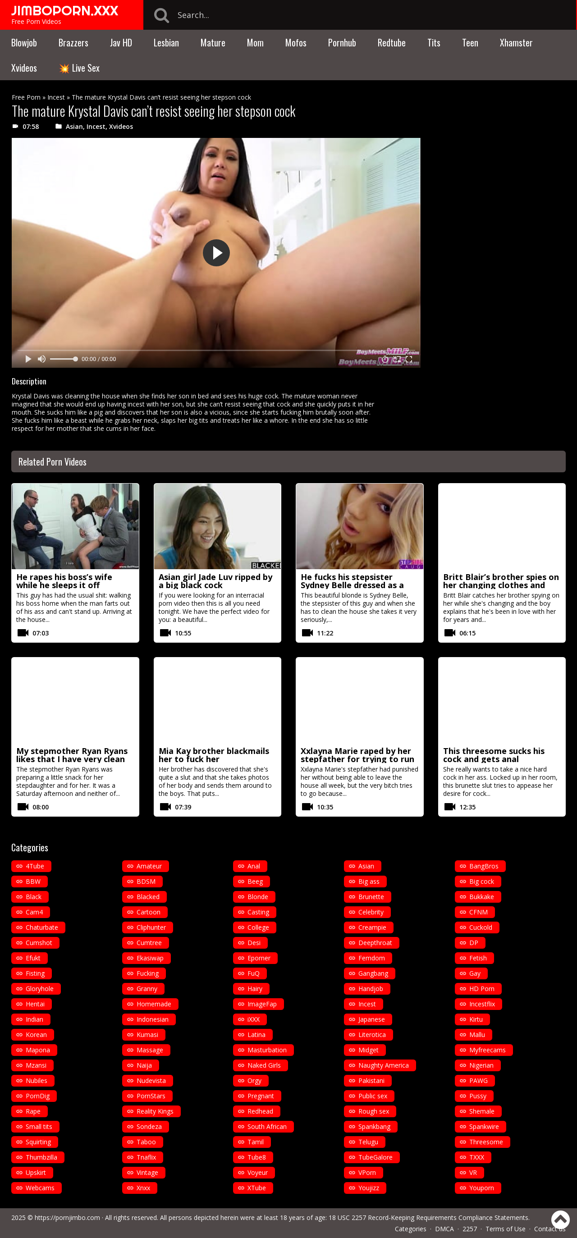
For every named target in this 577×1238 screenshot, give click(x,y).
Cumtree (149, 942)
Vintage (147, 1172)
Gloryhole (40, 988)
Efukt (33, 958)
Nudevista (151, 1080)
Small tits (39, 1126)
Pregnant (260, 1096)
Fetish (478, 958)
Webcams (40, 1187)
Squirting (38, 1141)
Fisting (35, 973)
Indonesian (153, 1019)
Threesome (486, 1141)
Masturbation (267, 1050)
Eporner (258, 958)
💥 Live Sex (79, 67)
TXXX (476, 1157)
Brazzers (73, 42)
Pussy (477, 1096)
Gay (475, 973)
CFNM (478, 912)
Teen (470, 42)
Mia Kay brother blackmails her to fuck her (214, 754)
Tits (433, 42)
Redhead (260, 1111)
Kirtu (476, 1019)
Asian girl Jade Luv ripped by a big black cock (215, 580)
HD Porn (482, 988)
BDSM (146, 881)
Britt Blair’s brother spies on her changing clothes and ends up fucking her (501, 584)
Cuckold (480, 927)
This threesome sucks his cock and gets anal (494, 754)
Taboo (146, 1141)
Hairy (254, 988)
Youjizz (368, 1187)
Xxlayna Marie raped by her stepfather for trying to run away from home (357, 758)
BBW (33, 881)
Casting (258, 912)
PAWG (478, 1080)
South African (267, 1126)
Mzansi (36, 1065)
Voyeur (257, 1172)
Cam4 (34, 912)
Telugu (368, 1141)
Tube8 (256, 1157)
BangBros (484, 866)
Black (33, 896)
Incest (56, 97)
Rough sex (373, 1111)
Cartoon (148, 912)
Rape (33, 1111)
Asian (74, 126)
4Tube (35, 866)
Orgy (254, 1080)
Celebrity (371, 912)
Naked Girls (264, 1065)
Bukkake (481, 896)
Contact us (550, 1228)
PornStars (151, 1096)
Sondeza (149, 1126)
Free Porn (26, 97)
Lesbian (166, 42)
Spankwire (484, 1126)
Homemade (154, 1004)
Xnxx (143, 1187)
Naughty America (383, 1065)
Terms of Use (505, 1228)
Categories (410, 1228)
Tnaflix (146, 1157)
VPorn (367, 1172)
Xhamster (516, 42)
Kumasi (147, 1034)
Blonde (257, 896)
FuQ (253, 973)
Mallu (477, 1034)
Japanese (371, 1019)
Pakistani (371, 1080)
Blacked (148, 896)
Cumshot (39, 942)
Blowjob (24, 42)
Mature (213, 42)
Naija (144, 1065)
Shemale (482, 1111)
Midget (368, 1050)
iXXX (253, 1019)
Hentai (35, 1004)
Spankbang (374, 1126)
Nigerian (481, 1065)
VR (473, 1172)
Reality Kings (155, 1111)
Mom (255, 42)
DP (473, 942)
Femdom (371, 958)
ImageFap (262, 1004)
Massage (150, 1050)
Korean (36, 1034)
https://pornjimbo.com (67, 1217)
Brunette (371, 896)
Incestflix (482, 1004)
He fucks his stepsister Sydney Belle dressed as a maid (352, 584)
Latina (256, 1034)
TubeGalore (375, 1157)
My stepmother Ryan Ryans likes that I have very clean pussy (72, 758)
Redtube (392, 42)
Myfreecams (487, 1050)
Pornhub (342, 42)
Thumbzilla (41, 1157)
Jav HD (121, 42)
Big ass (369, 881)
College (258, 927)
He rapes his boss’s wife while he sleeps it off (64, 580)
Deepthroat (375, 942)
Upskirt (36, 1172)
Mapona (38, 1050)
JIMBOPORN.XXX (64, 10)
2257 (470, 1228)
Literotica (372, 1034)
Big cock (481, 881)
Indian (34, 1019)
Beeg (255, 881)
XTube (256, 1187)
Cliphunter (151, 927)
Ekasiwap (150, 958)
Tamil (255, 1141)
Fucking (148, 973)
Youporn (481, 1187)
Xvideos (24, 67)
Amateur (149, 866)
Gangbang (373, 973)
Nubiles (36, 1080)
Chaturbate (42, 927)
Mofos (296, 42)
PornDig (38, 1096)
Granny (147, 988)
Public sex (372, 1096)
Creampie (372, 927)
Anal (253, 866)
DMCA (444, 1228)
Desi (254, 942)
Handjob (370, 988)
